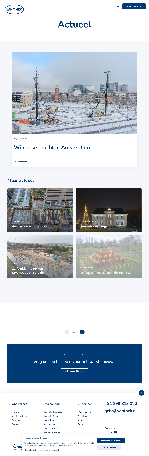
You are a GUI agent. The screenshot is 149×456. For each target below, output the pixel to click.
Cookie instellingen (109, 447)
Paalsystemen (49, 420)
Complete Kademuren (53, 416)
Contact (15, 424)
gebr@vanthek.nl (121, 411)
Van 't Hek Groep (19, 416)
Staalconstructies (51, 428)
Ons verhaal (20, 404)
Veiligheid (82, 416)
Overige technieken (52, 432)
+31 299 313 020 (121, 403)
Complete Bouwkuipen (53, 412)
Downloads (17, 420)
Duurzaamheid (84, 411)
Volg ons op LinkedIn (74, 371)
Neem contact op (134, 6)
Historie (15, 412)
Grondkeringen (50, 424)
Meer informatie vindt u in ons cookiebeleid (41, 450)
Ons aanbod (51, 404)
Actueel (81, 420)
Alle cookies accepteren (111, 440)
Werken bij (82, 424)
